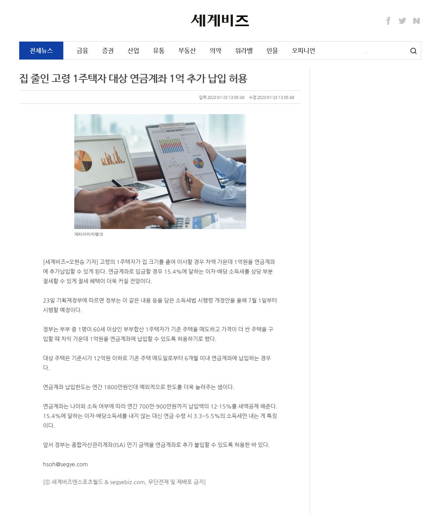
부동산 (187, 50)
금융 (82, 50)
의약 (215, 50)
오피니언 (303, 50)
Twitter (402, 21)
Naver (416, 21)
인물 (272, 50)
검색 (413, 51)
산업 (133, 50)
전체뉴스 (41, 50)
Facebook (388, 21)
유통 (159, 50)
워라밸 (244, 50)
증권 (108, 50)
